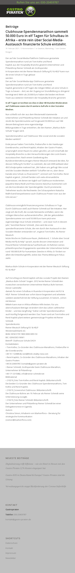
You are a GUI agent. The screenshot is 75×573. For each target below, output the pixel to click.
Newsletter (11, 558)
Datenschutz (11, 543)
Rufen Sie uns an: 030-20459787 (38, 2)
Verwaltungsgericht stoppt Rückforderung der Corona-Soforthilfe (36, 486)
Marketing (49, 48)
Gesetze (41, 48)
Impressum (11, 553)
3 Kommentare (27, 48)
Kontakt (9, 548)
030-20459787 (20, 514)
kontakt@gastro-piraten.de (18, 519)
